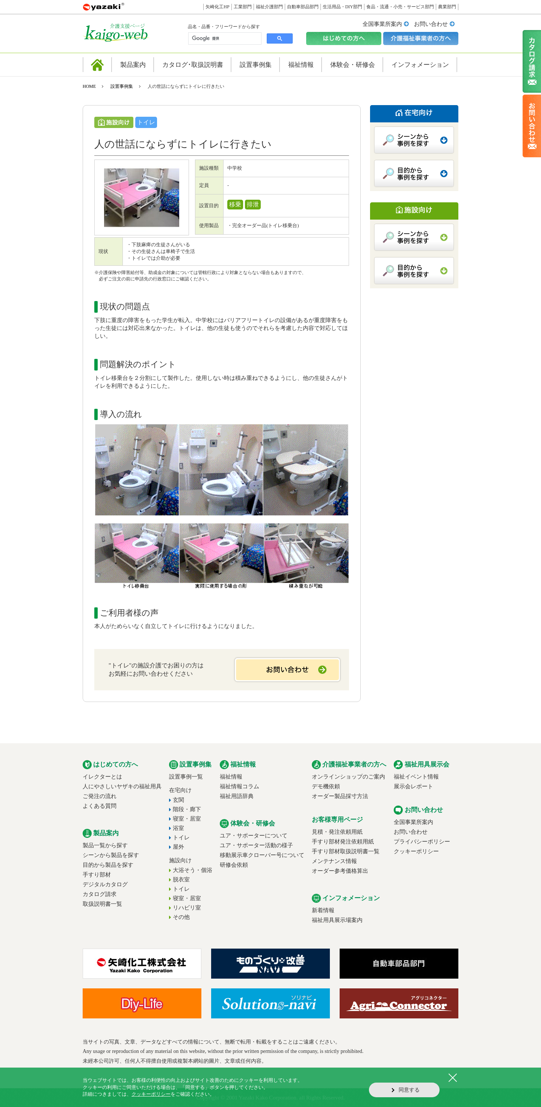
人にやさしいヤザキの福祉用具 (122, 786)
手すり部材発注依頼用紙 (343, 842)
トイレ (181, 837)
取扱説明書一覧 (102, 904)
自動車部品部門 (303, 6)
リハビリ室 (187, 908)
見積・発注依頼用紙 (337, 832)
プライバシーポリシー (422, 842)
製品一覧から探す (105, 845)
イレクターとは (102, 777)
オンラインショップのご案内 (348, 777)
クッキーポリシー (416, 851)
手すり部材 (97, 875)
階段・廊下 (187, 809)
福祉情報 (231, 777)
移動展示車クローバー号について (262, 855)
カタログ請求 (99, 894)
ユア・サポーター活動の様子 (256, 845)
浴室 (178, 828)
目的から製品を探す (108, 865)
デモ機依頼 (326, 786)
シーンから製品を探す (111, 855)
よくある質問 (99, 806)
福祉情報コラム (239, 786)
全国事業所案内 (382, 24)
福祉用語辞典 (237, 796)
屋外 (178, 847)
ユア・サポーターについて (253, 836)
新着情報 (323, 910)
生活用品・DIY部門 (342, 6)
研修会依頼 (234, 865)
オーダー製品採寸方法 (340, 796)
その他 (181, 917)
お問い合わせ (431, 24)
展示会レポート (413, 786)
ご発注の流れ (99, 796)
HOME (89, 86)
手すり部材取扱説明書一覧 (345, 851)
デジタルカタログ (105, 884)
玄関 (178, 800)
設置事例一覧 (186, 777)
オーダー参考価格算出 (340, 871)
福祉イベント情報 (416, 777)
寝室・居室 (187, 819)
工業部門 (243, 6)
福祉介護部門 (269, 6)
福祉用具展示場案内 (337, 920)
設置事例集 (121, 86)
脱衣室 (181, 880)
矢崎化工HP (217, 6)
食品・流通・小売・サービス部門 (400, 6)
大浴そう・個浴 (192, 870)
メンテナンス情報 (334, 861)
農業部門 (447, 6)
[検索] (224, 38)
